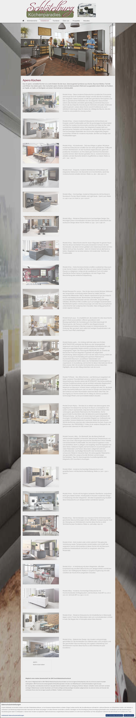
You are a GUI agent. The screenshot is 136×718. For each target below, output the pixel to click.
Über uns (66, 21)
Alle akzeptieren (129, 715)
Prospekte (76, 21)
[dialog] (68, 710)
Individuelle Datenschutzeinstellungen (12, 715)
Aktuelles (86, 21)
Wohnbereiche (32, 21)
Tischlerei (56, 21)
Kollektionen (45, 21)
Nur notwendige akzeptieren (114, 715)
